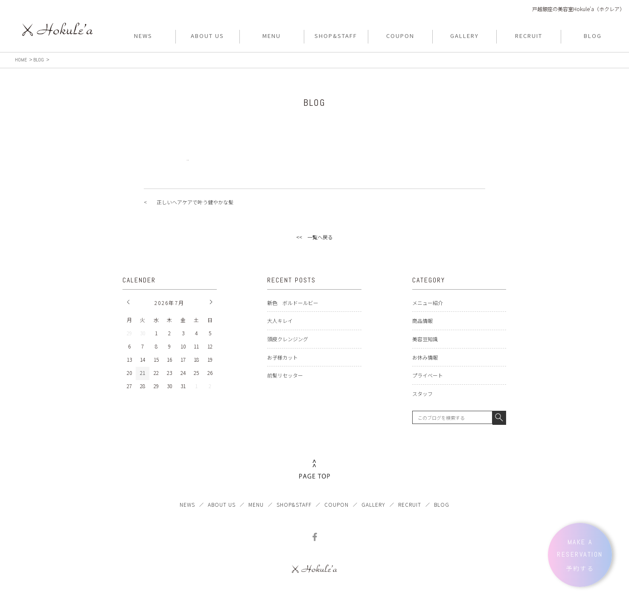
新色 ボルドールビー (292, 302)
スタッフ (422, 393)
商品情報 (422, 320)
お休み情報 (425, 357)
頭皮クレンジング (287, 339)
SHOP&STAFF (294, 504)
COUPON (336, 504)
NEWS (187, 504)
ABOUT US (222, 504)
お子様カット (282, 357)
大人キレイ (280, 320)
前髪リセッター (285, 375)
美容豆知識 (425, 339)
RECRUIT (409, 504)
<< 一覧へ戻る (314, 237)
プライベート (427, 375)
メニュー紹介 (427, 302)
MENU (256, 504)
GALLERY (373, 504)
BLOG (441, 504)
